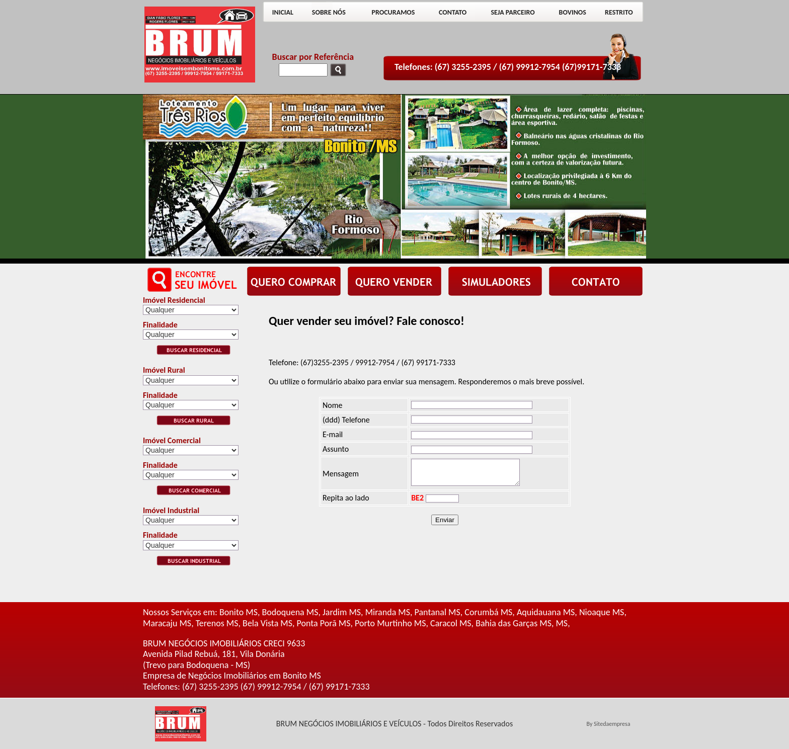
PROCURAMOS (393, 12)
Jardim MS (342, 612)
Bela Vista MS (267, 623)
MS (562, 623)
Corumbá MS (488, 612)
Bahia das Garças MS (513, 623)
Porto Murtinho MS (390, 623)
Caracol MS (450, 623)
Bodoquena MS (290, 612)
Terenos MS (217, 623)
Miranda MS (387, 612)
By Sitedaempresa (608, 723)
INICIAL (282, 12)
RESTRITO (619, 12)
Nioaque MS (601, 612)
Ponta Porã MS (324, 623)
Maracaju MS (167, 623)
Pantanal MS (437, 612)
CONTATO (452, 12)
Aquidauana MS (546, 612)
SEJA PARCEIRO (512, 12)
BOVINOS (572, 12)
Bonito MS (238, 612)
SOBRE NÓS (329, 12)
